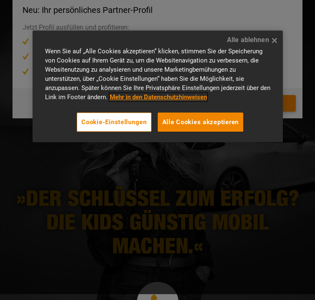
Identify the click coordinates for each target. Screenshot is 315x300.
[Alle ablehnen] (274, 40)
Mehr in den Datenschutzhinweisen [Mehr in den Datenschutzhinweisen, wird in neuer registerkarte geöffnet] (158, 97)
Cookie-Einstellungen (114, 122)
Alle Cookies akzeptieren (200, 122)
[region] (158, 86)
